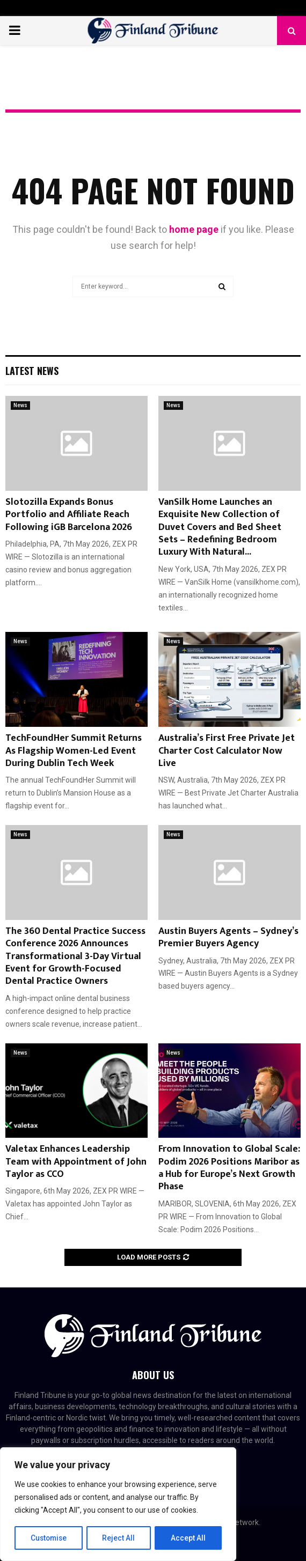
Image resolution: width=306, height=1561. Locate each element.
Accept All (188, 1538)
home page (193, 229)
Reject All (120, 1538)
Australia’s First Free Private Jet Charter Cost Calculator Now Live (226, 750)
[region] (118, 1504)
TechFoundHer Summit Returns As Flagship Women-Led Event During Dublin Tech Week (73, 750)
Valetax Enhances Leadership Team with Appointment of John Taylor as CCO (76, 1161)
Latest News (32, 371)
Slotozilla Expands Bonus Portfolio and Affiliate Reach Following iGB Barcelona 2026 (68, 514)
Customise (49, 1538)
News (20, 405)
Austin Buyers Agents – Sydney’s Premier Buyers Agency (228, 937)
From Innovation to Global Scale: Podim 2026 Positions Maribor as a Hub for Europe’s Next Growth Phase (229, 1168)
